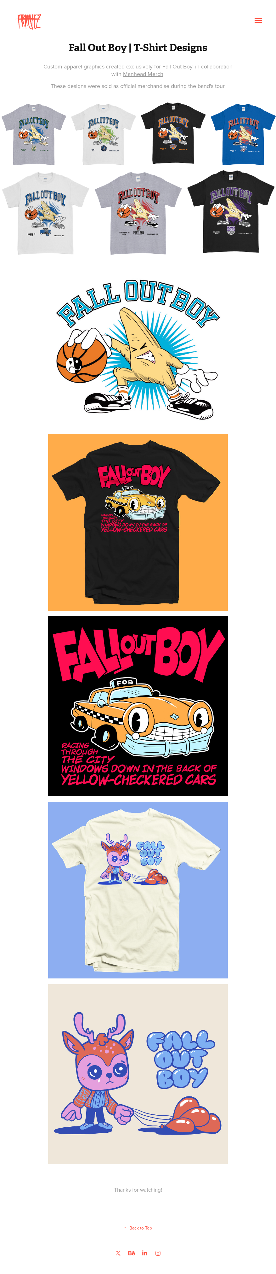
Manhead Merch (143, 74)
